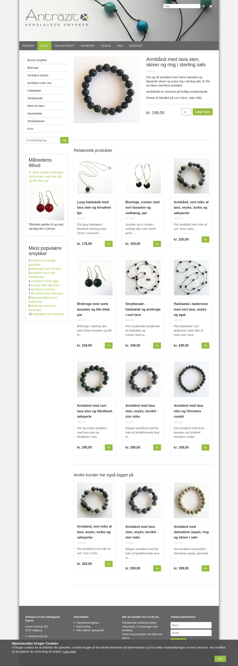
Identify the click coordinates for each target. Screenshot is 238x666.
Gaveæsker (34, 113)
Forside (28, 46)
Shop (44, 46)
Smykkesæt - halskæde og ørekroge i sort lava (143, 309)
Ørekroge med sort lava (46, 268)
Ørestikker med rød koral (47, 293)
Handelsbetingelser (87, 622)
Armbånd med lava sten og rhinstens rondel (188, 411)
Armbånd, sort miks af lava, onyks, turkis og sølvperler (191, 207)
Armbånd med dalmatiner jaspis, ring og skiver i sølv (191, 532)
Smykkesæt (34, 98)
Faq (120, 46)
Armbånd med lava (43, 289)
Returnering (83, 626)
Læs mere (69, 651)
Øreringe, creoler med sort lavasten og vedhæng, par (142, 207)
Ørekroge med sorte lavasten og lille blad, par (93, 309)
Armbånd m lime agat (44, 281)
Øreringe (32, 67)
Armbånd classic (38, 75)
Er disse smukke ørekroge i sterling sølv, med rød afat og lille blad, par (46, 176)
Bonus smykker (37, 60)
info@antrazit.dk (37, 636)
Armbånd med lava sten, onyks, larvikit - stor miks (141, 411)
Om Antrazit (65, 46)
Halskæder (34, 90)
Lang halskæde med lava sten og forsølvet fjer (94, 207)
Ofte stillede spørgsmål (90, 630)
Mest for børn (35, 105)
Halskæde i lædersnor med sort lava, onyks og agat (191, 309)
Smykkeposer (36, 121)
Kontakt (136, 46)
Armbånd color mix (39, 83)
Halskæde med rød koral (48, 314)
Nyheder (87, 46)
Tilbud (105, 46)
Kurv (30, 128)
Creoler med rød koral (45, 285)
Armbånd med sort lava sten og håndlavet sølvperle (94, 411)
